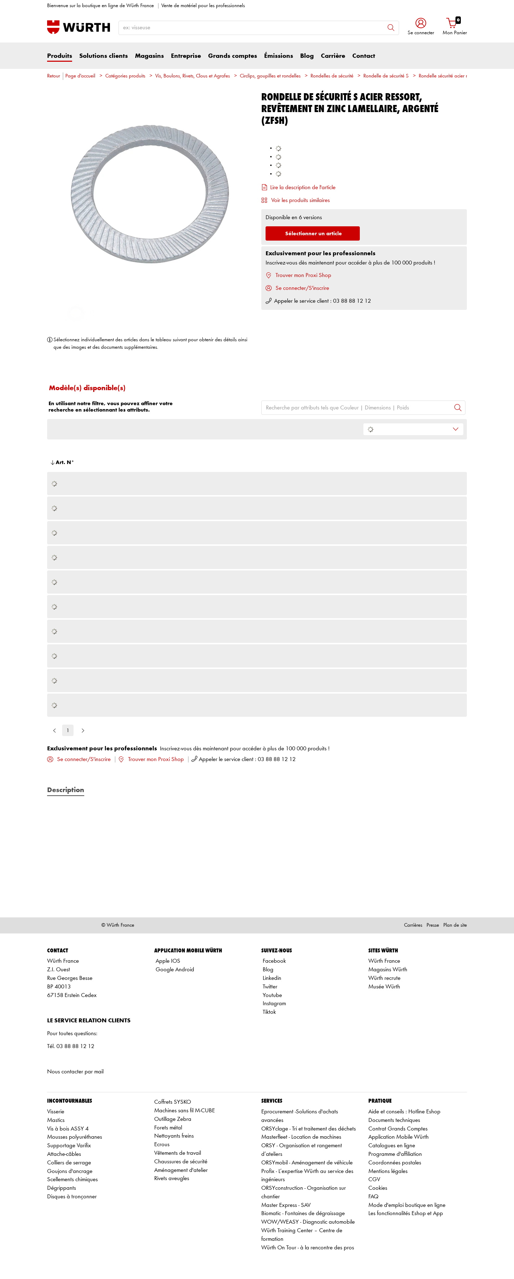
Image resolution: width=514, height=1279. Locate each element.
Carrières (413, 925)
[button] (421, 27)
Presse (433, 925)
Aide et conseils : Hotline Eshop (404, 1112)
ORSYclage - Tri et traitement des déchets (308, 1129)
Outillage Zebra (172, 1119)
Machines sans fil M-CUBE (184, 1111)
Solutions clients (103, 56)
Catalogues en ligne (391, 1146)
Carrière (333, 56)
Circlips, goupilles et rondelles (270, 76)
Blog (307, 56)
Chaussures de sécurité (180, 1162)
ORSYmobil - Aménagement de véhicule (307, 1163)
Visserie (55, 1112)
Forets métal (168, 1128)
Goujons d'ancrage (69, 1171)
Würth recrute (384, 978)
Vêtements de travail (177, 1153)
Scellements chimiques (72, 1180)
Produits (59, 56)
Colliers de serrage (69, 1163)
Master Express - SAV (286, 1205)
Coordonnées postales (394, 1163)
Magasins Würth (387, 970)
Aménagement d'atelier (181, 1170)
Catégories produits (125, 76)
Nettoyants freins (174, 1136)
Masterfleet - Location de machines (301, 1137)
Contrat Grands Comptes (398, 1129)
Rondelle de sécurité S (386, 76)
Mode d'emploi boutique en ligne (406, 1205)
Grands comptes (232, 56)
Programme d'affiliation (395, 1154)
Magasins (149, 56)
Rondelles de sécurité (332, 76)
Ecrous (162, 1145)
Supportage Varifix (69, 1146)
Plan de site (455, 925)
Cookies (377, 1188)
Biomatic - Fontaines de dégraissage (303, 1213)
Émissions (278, 56)
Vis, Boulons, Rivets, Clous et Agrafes (192, 76)
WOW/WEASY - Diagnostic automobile (308, 1222)
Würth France (384, 961)
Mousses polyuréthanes (74, 1137)
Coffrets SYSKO (172, 1102)
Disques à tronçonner (72, 1197)
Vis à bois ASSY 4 (68, 1129)
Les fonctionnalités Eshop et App (405, 1213)
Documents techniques (394, 1120)
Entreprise (186, 56)
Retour (53, 76)
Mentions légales (388, 1171)
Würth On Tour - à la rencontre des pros (307, 1248)
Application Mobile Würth (398, 1137)
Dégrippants (61, 1188)
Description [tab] (65, 790)
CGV (374, 1180)
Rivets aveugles (171, 1178)
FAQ (373, 1197)
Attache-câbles (64, 1154)
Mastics (56, 1120)
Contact (363, 56)
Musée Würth (384, 987)
